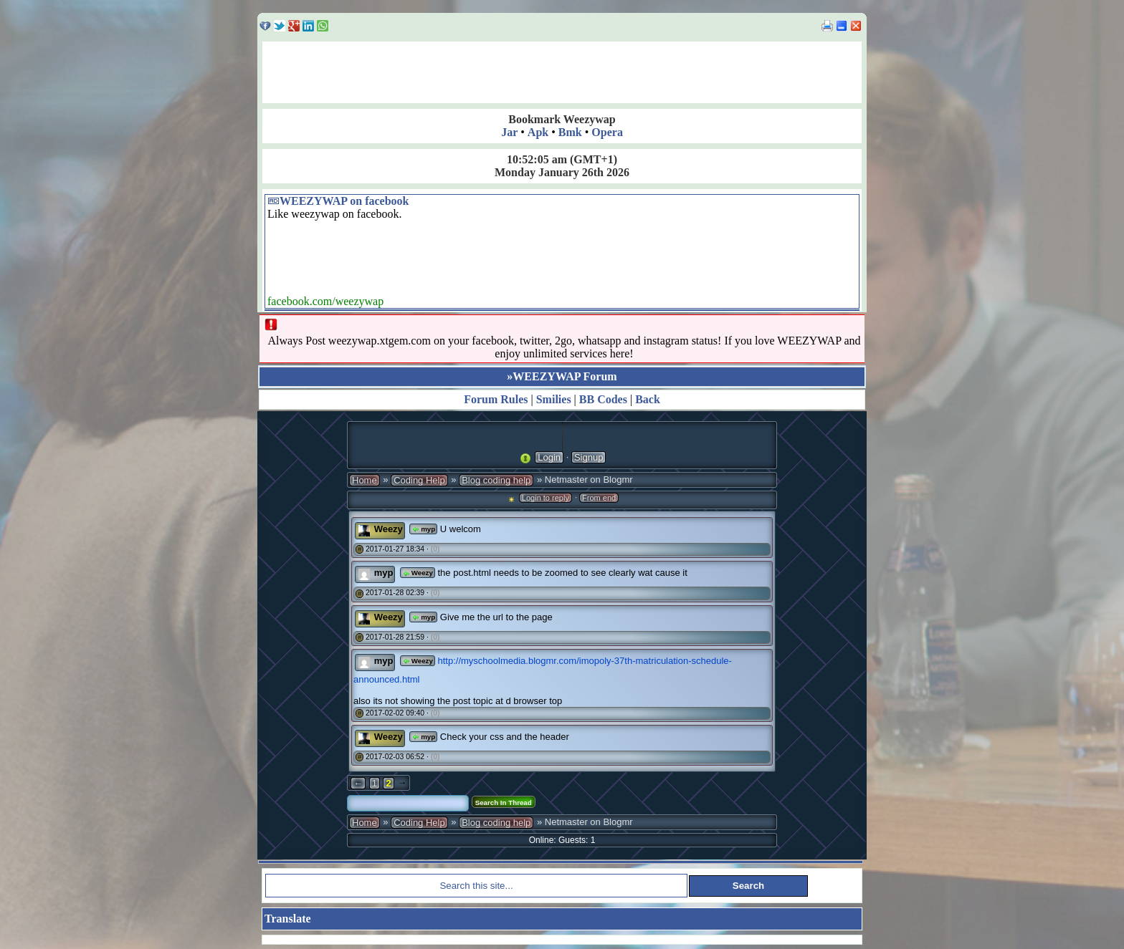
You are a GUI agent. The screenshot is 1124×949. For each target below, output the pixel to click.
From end (599, 497)
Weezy (388, 529)
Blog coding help (496, 480)
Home (364, 480)
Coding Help (419, 480)
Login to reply (545, 497)
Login (549, 457)
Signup (588, 457)
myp (423, 529)
